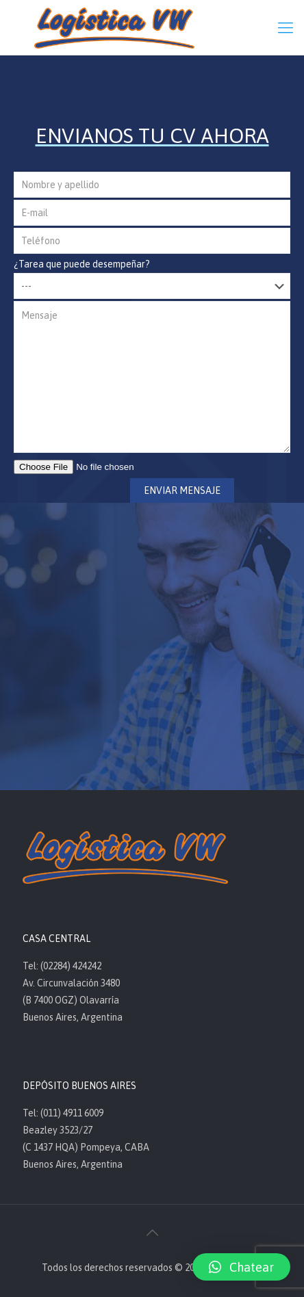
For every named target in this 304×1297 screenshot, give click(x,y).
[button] (241, 1267)
